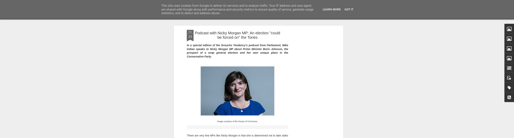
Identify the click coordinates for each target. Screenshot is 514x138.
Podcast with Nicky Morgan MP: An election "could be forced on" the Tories (237, 35)
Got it (349, 9)
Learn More (332, 9)
